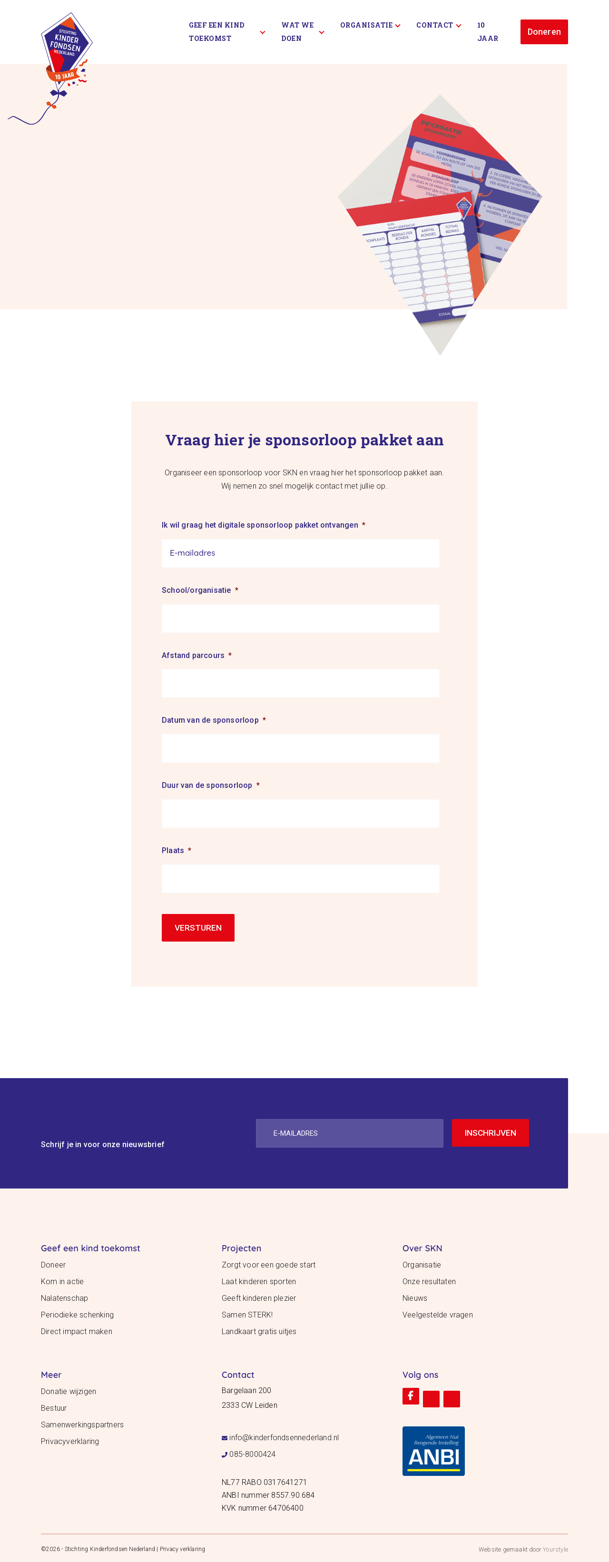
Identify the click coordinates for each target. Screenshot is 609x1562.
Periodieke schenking (77, 1312)
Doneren (544, 32)
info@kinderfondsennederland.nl (284, 1435)
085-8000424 (252, 1451)
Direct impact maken (76, 1329)
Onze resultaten (429, 1279)
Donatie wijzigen (68, 1389)
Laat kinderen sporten (259, 1279)
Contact (438, 24)
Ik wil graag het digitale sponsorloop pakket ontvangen (263, 525)
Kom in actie (62, 1279)
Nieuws (415, 1295)
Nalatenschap (64, 1295)
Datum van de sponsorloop (214, 720)
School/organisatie (200, 590)
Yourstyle (554, 1547)
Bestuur (54, 1405)
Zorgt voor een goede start (268, 1262)
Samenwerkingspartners (82, 1422)
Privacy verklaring (183, 1546)
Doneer (53, 1262)
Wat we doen (302, 31)
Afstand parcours (197, 655)
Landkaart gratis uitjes (259, 1329)
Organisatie (370, 24)
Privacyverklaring (70, 1439)
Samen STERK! (247, 1312)
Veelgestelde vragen (438, 1312)
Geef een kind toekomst (227, 31)
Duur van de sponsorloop (211, 785)
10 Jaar (488, 31)
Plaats (176, 850)
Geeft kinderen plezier (259, 1295)
